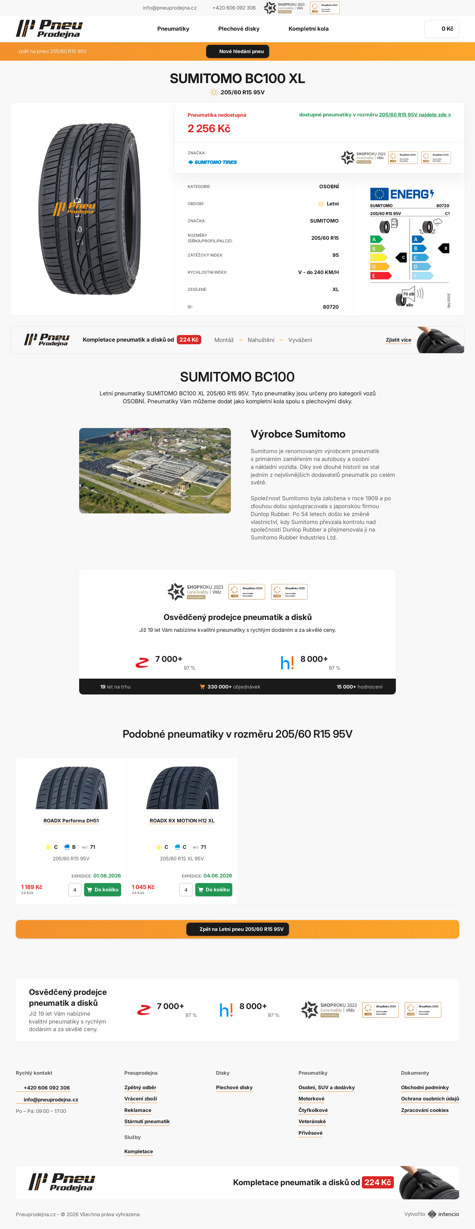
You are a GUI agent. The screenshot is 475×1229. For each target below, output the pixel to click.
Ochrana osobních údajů (430, 1098)
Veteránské (312, 1121)
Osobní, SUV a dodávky (327, 1086)
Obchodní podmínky (425, 1086)
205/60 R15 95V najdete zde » (414, 114)
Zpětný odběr (140, 1086)
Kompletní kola (309, 29)
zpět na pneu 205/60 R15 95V (49, 51)
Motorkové (312, 1098)
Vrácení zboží (140, 1098)
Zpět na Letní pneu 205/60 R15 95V (237, 929)
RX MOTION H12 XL (182, 820)
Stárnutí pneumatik (147, 1121)
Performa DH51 (71, 820)
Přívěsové (311, 1132)
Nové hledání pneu (237, 51)
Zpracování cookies (424, 1109)
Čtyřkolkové (313, 1109)
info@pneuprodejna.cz (170, 8)
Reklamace (137, 1109)
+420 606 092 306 (47, 1087)
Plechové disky (239, 29)
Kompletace (138, 1151)
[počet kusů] (74, 889)
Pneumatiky (173, 29)
